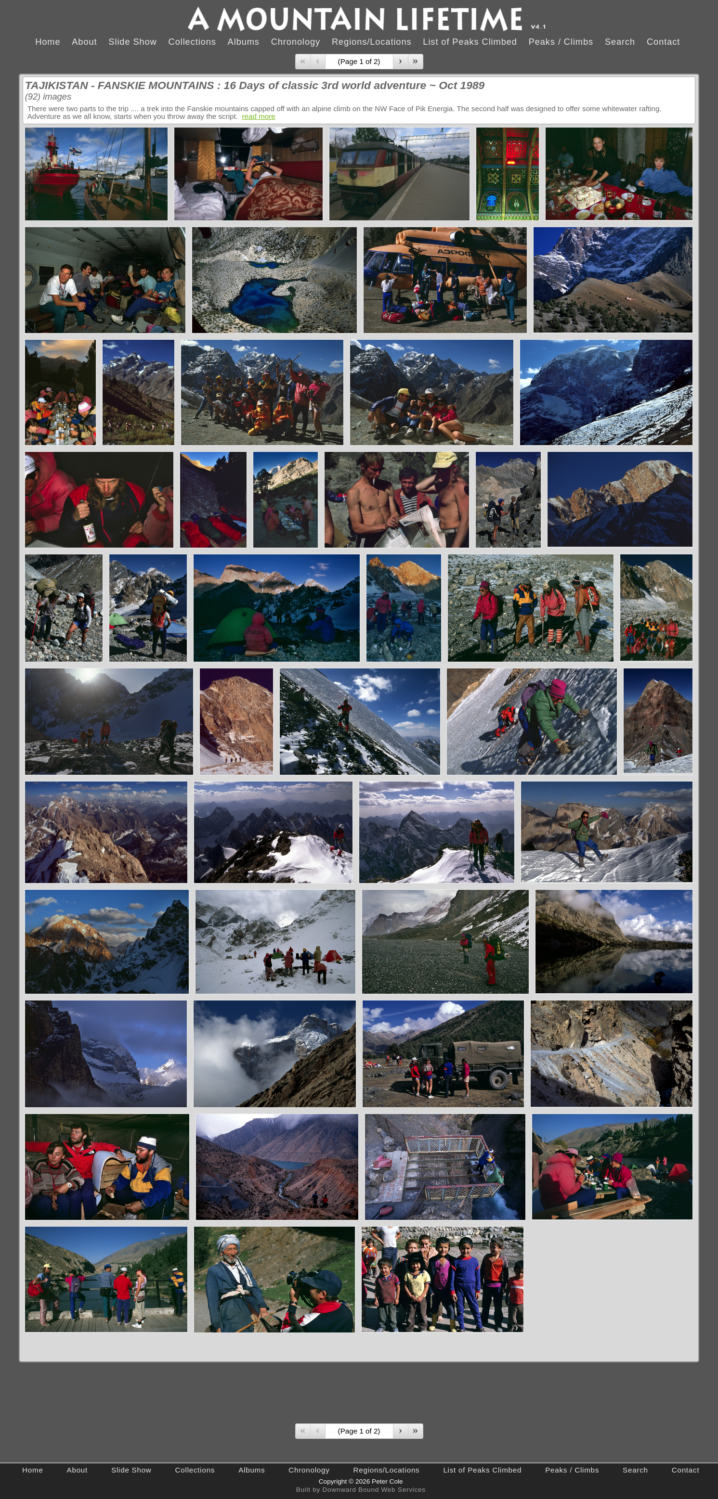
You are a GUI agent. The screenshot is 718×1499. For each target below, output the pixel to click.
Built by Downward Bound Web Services (361, 1489)
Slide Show (132, 42)
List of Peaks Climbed (470, 42)
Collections (192, 42)
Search (620, 42)
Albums (244, 42)
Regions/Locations (372, 42)
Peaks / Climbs (561, 42)
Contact (663, 42)
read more (258, 116)
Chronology (295, 42)
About (84, 42)
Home (47, 42)
